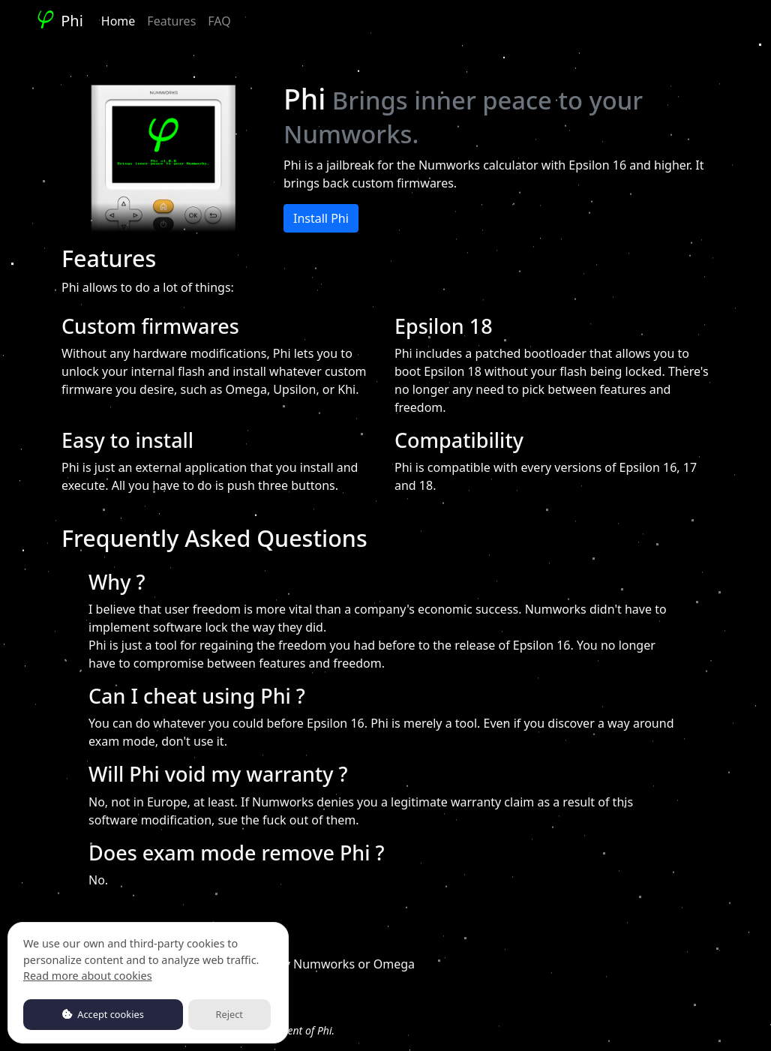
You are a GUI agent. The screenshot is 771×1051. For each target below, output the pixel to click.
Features (171, 21)
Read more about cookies (87, 975)
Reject (229, 1014)
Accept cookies (103, 1014)
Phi (58, 21)
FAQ (219, 21)
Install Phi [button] (321, 218)
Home (118, 21)
